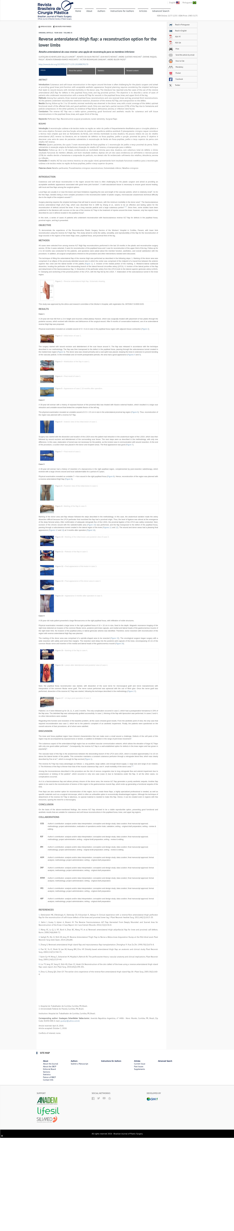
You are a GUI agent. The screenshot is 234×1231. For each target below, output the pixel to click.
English (174, 2)
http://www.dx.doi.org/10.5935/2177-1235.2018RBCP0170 (63, 64)
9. (40, 971)
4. (40, 937)
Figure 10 (91, 525)
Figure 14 (91, 530)
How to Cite (176, 61)
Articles (143, 11)
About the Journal (50, 1064)
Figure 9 (68, 479)
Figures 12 (53, 530)
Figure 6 (135, 412)
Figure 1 (88, 264)
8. (40, 964)
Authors (101, 11)
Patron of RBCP (49, 1077)
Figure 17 (131, 691)
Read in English (177, 31)
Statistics (101, 70)
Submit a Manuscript (79, 1064)
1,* (75, 56)
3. (40, 929)
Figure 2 (145, 329)
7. (39, 956)
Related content (132, 70)
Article (43, 70)
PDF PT (174, 37)
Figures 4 (131, 355)
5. (40, 944)
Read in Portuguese (179, 25)
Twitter (174, 85)
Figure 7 (129, 445)
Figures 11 (107, 527)
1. (40, 915)
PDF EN (174, 43)
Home (78, 11)
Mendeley (175, 67)
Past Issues (138, 1066)
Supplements (139, 1069)
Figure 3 (61, 352)
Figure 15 (115, 638)
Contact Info (48, 1080)
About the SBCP (49, 1066)
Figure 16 (119, 644)
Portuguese (189, 2)
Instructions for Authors (122, 11)
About (89, 11)
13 (63, 530)
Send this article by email (181, 55)
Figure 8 (111, 476)
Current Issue (139, 1064)
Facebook (175, 79)
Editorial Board (49, 1069)
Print (173, 49)
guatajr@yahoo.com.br (70, 1021)
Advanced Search (160, 11)
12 (117, 527)
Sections (46, 1072)
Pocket (174, 73)
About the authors (75, 70)
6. (40, 949)
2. (40, 922)
